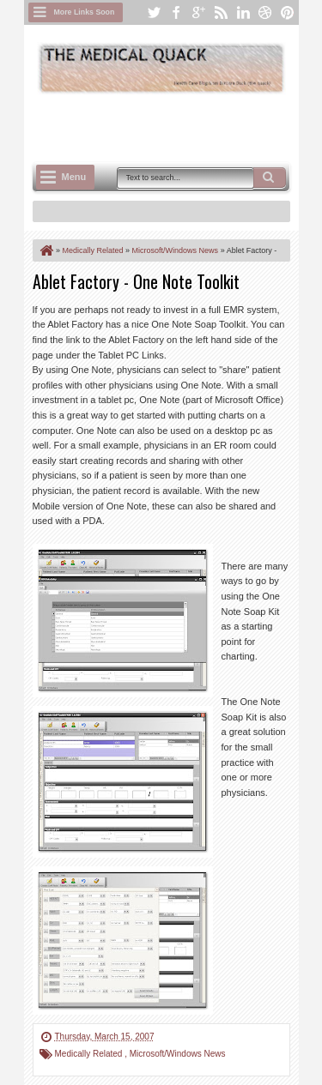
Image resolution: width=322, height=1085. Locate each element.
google (198, 12)
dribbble (265, 12)
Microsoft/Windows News (178, 1053)
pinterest (287, 12)
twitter (154, 12)
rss (221, 12)
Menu (74, 177)
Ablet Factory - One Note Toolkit (136, 281)
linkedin (243, 12)
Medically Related (90, 1053)
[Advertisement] (177, 126)
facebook (176, 12)
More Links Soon (84, 12)
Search (269, 177)
